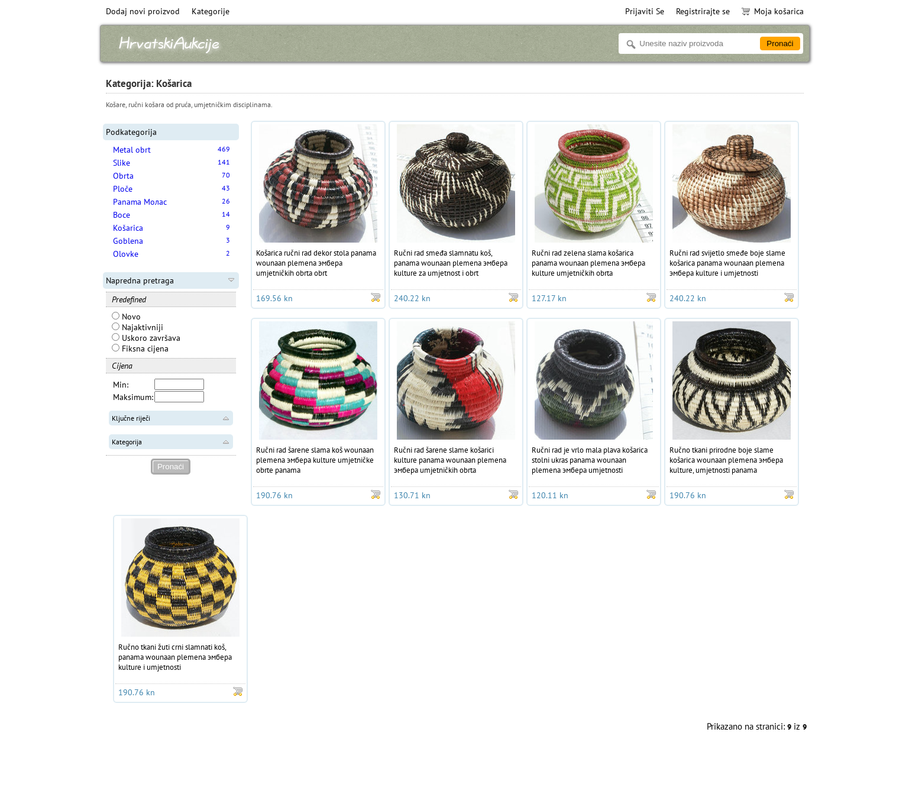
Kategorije (210, 11)
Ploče (122, 188)
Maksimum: (133, 397)
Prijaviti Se (644, 11)
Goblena (128, 241)
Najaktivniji (137, 327)
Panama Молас (140, 201)
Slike (121, 162)
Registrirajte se (703, 11)
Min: (120, 384)
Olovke (125, 254)
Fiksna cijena (140, 348)
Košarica (128, 227)
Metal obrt (132, 149)
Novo (126, 316)
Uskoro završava (146, 338)
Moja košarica (773, 11)
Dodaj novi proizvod (143, 11)
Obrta (123, 175)
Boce (121, 214)
